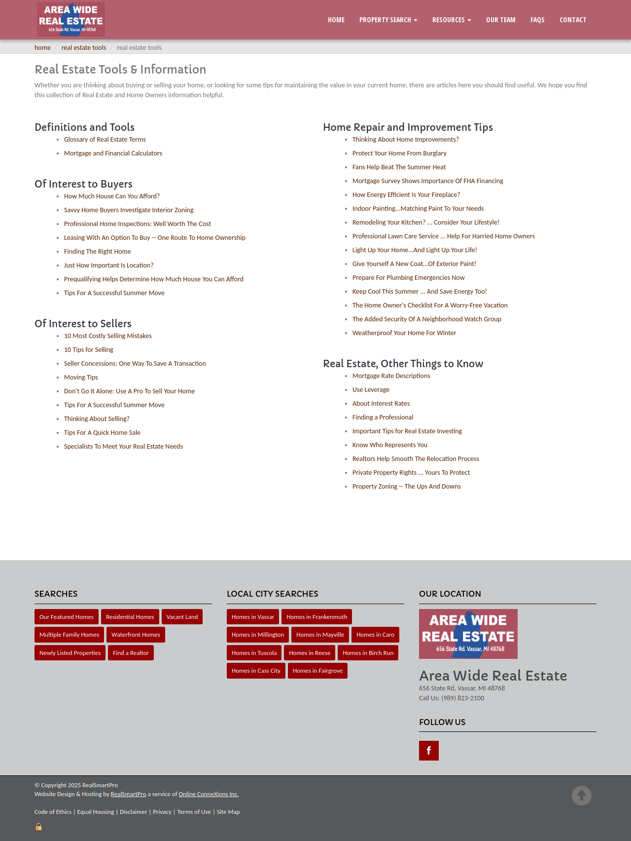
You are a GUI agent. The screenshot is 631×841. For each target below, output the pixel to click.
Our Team (501, 19)
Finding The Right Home (97, 251)
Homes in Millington (258, 634)
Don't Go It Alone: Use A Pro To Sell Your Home (129, 391)
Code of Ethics (53, 811)
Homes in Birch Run (368, 652)
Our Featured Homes (66, 616)
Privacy (162, 811)
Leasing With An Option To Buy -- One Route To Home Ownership (154, 237)
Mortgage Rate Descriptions (391, 376)
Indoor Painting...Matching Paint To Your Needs (418, 208)
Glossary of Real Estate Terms (105, 139)
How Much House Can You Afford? (112, 196)
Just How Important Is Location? (109, 265)
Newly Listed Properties (70, 652)
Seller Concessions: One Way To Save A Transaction (135, 363)
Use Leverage (370, 389)
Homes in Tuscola (254, 652)
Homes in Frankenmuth (316, 616)
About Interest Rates (381, 403)
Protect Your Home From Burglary (399, 153)
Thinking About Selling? (97, 419)
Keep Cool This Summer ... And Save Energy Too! (419, 291)
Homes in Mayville (320, 634)
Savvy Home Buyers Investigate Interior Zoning (129, 210)
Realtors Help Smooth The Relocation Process (415, 459)
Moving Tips (81, 377)
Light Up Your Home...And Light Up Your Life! (414, 250)
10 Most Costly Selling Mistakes (108, 336)
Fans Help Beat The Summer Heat (399, 167)
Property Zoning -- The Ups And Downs (406, 486)
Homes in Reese (309, 652)
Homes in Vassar (253, 616)
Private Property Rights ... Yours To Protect (411, 472)
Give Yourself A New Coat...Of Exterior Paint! (414, 264)
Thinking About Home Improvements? (405, 139)
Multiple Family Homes (69, 634)
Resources (451, 19)
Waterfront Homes (135, 634)
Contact (573, 19)
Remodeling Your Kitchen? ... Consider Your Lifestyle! (425, 222)
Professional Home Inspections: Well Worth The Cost (137, 224)
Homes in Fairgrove (318, 670)
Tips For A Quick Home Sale (102, 432)
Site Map (228, 811)
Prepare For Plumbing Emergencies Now (408, 277)
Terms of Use (194, 811)
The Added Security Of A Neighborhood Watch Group (426, 319)
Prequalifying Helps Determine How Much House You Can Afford (154, 279)
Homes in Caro (375, 634)
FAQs (537, 19)
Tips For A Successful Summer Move (114, 293)
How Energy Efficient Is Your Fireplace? (406, 195)
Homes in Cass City (256, 670)
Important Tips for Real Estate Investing (407, 431)
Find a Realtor (131, 652)
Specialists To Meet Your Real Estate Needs (123, 446)
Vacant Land (182, 616)
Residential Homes (130, 616)
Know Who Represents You (389, 445)
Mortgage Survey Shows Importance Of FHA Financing (427, 181)
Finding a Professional (383, 417)
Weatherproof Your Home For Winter (404, 333)
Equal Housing (95, 811)
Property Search (388, 19)
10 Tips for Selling (88, 349)
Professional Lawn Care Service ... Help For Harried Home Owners (443, 236)
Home (336, 19)
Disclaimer (133, 811)
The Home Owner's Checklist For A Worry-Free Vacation (430, 305)
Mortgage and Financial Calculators (113, 153)
